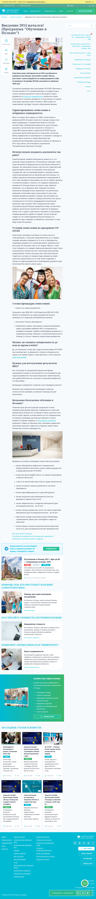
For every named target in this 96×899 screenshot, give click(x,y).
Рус (93, 6)
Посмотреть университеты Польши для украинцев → (33, 536)
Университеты (7, 840)
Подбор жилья (19, 877)
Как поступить (19, 856)
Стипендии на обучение (22, 874)
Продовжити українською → (36, 2)
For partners (87, 858)
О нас (16, 862)
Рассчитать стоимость (31, 638)
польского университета (33, 96)
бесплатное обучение (47, 421)
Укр (89, 6)
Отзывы (16, 850)
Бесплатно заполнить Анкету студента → (28, 539)
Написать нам (87, 864)
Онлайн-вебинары (42, 837)
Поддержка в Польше (43, 840)
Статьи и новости (16, 17)
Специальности (7, 843)
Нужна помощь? (86, 853)
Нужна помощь (29, 610)
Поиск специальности (34, 651)
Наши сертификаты (43, 853)
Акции (4, 837)
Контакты (5, 849)
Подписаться (51, 549)
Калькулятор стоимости (34, 624)
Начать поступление (85, 11)
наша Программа (19, 357)
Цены (3, 846)
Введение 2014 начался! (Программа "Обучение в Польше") (46, 17)
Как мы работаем (20, 859)
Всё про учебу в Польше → (23, 534)
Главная (5, 17)
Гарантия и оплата (42, 859)
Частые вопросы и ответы (45, 856)
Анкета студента (19, 837)
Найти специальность (31, 667)
